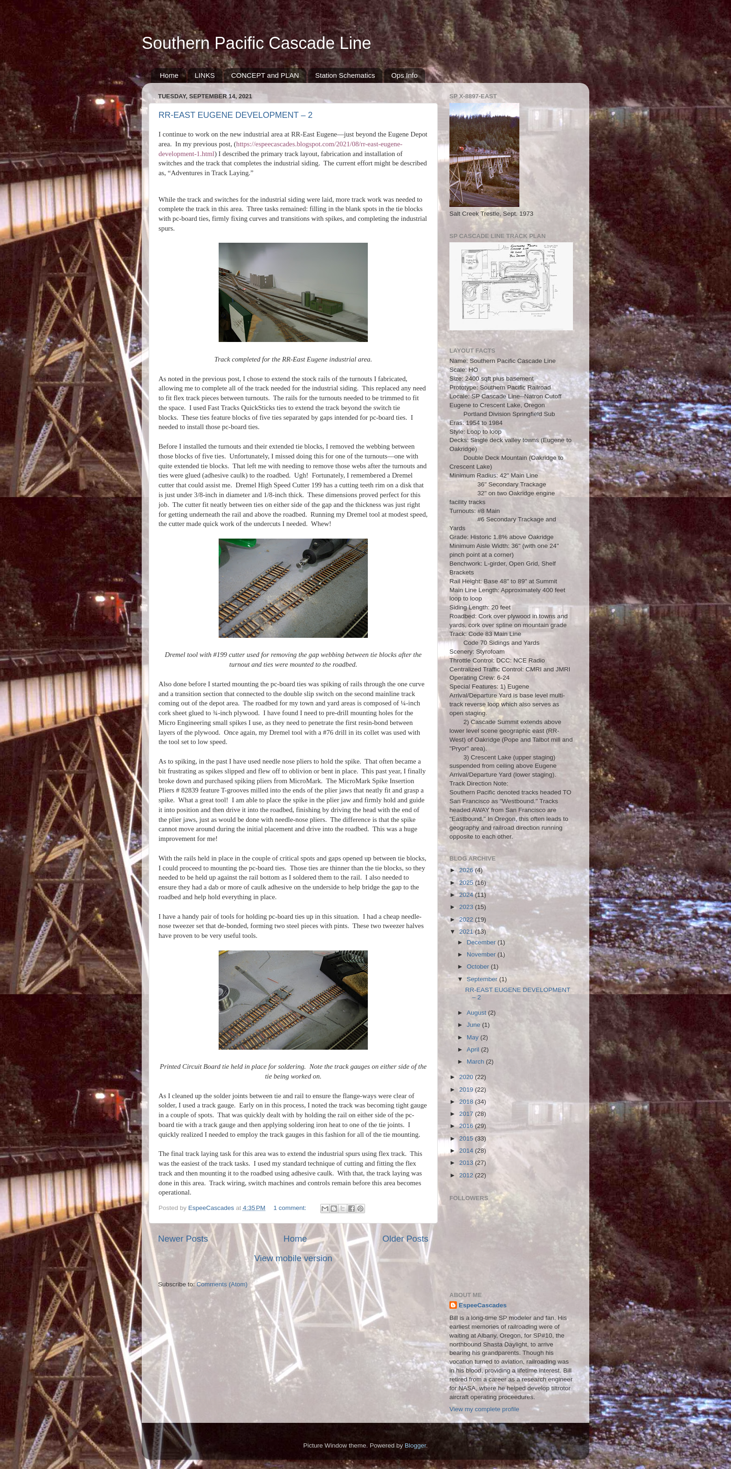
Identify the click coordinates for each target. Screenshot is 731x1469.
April (474, 1049)
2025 (467, 882)
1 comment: (291, 1207)
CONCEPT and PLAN (265, 75)
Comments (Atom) (222, 1284)
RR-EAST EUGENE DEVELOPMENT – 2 (235, 115)
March (476, 1061)
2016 (467, 1125)
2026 (467, 870)
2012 (467, 1175)
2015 (467, 1138)
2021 (467, 931)
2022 (467, 919)
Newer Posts (183, 1239)
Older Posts (405, 1239)
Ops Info (404, 75)
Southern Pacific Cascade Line (256, 43)
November (482, 954)
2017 (467, 1113)
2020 (467, 1076)
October (479, 966)
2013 (467, 1162)
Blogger (415, 1445)
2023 (467, 906)
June (474, 1024)
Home (169, 75)
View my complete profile (484, 1409)
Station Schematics (345, 75)
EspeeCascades (483, 1305)
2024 (467, 894)
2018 (467, 1101)
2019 (467, 1089)
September (483, 979)
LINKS (205, 75)
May (473, 1037)
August (477, 1012)
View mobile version (293, 1258)
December (482, 942)
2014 (467, 1150)
